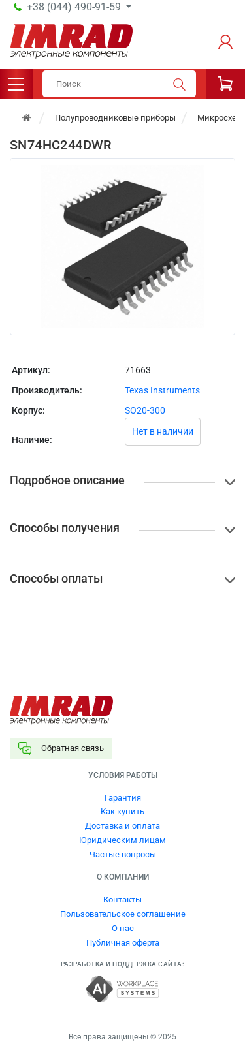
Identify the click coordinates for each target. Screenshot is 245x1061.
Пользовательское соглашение (123, 914)
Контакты (122, 899)
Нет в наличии (162, 431)
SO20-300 (145, 410)
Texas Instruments (162, 390)
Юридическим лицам (122, 840)
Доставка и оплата (122, 826)
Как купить (122, 811)
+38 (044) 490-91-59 (75, 7)
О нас (123, 928)
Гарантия (123, 798)
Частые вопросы (123, 854)
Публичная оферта (122, 942)
